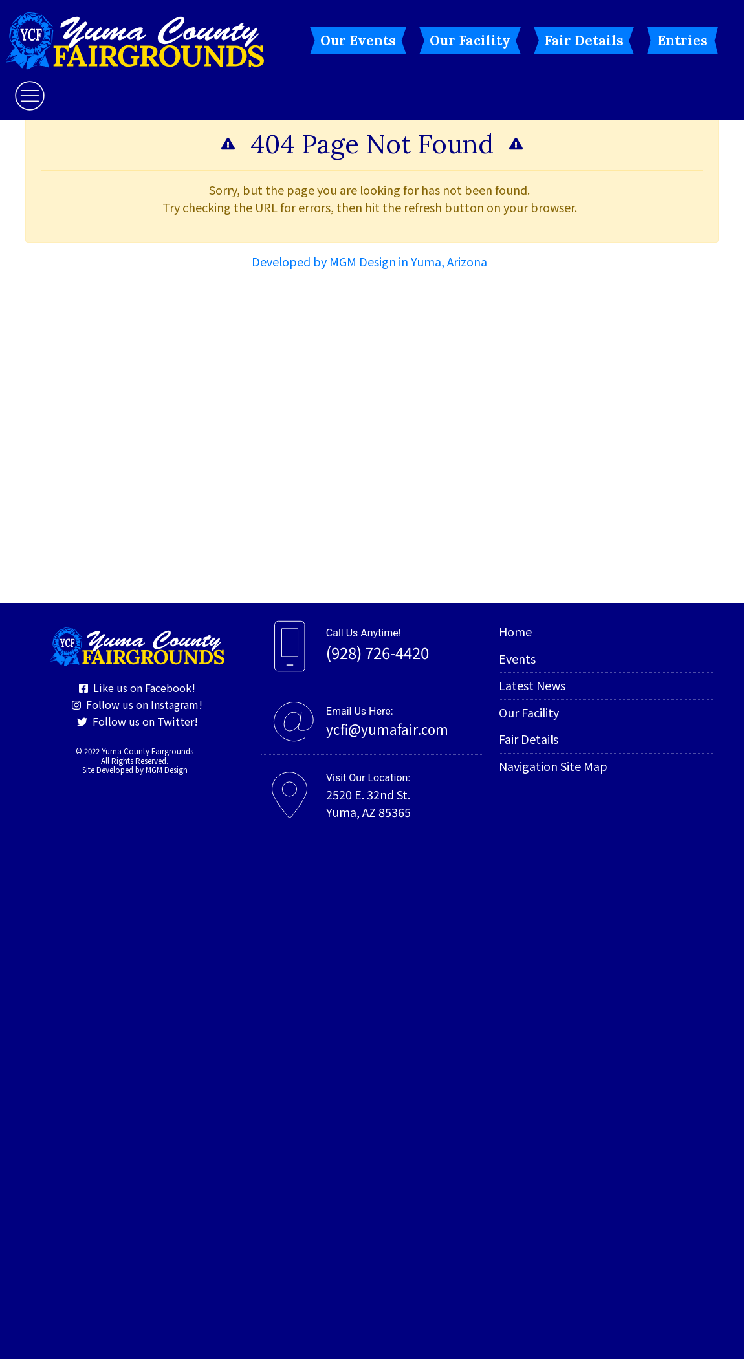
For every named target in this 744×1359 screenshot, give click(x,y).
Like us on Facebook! (137, 687)
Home (515, 631)
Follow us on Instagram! (137, 704)
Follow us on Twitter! (137, 721)
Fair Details (584, 40)
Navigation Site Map (553, 765)
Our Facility (470, 40)
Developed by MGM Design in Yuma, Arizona (369, 261)
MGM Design (167, 770)
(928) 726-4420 (377, 652)
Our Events (358, 40)
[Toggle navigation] (29, 95)
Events (517, 658)
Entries (682, 40)
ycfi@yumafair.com (387, 729)
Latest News (532, 685)
